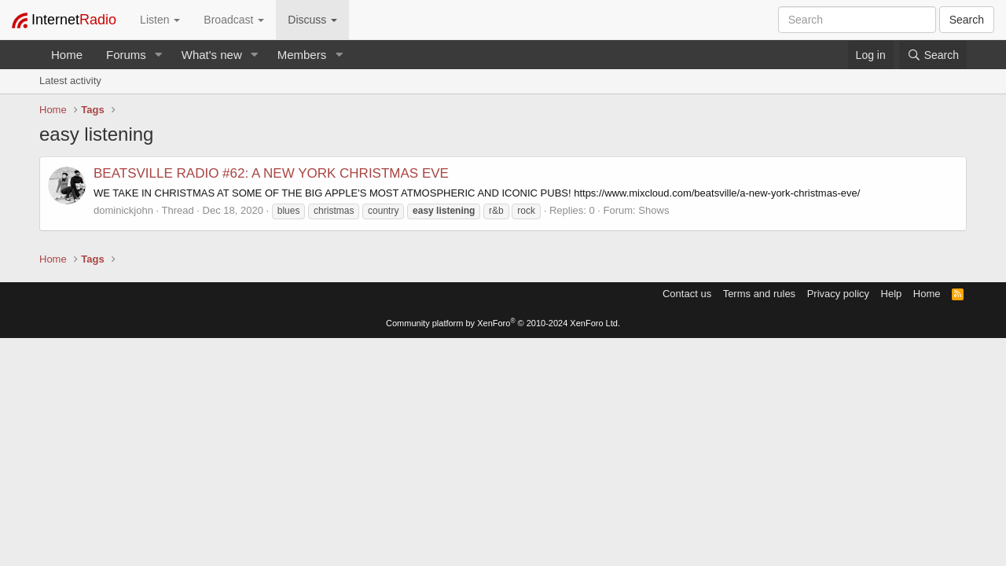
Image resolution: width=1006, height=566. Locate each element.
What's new (212, 54)
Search (966, 19)
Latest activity (70, 80)
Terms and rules (759, 294)
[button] (159, 54)
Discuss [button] (312, 19)
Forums (126, 54)
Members (302, 54)
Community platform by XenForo (503, 323)
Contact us (687, 294)
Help (891, 294)
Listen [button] (160, 19)
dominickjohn (123, 210)
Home (67, 54)
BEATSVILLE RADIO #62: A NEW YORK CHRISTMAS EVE (271, 173)
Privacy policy (838, 294)
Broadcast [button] (234, 19)
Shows (653, 210)
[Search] (933, 55)
